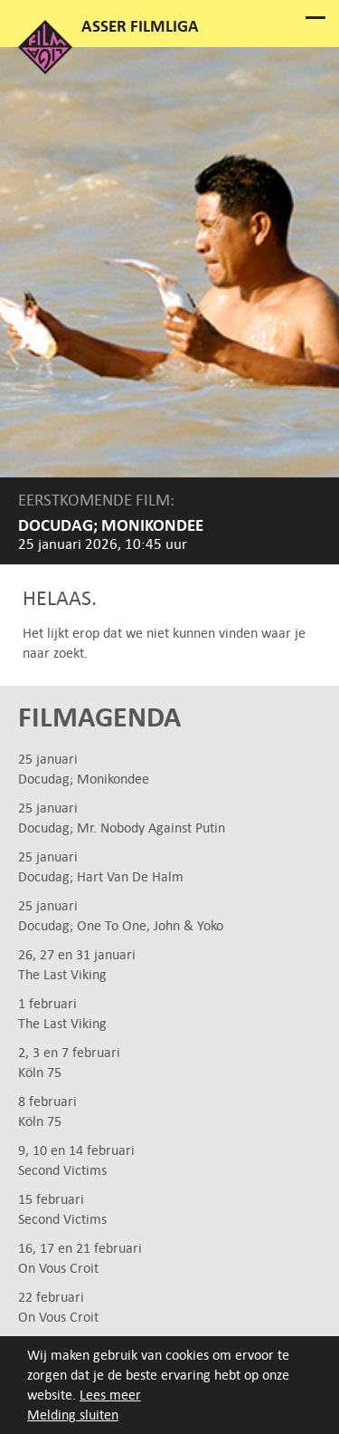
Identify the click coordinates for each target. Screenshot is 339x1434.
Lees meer (110, 1394)
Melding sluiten (72, 1414)
